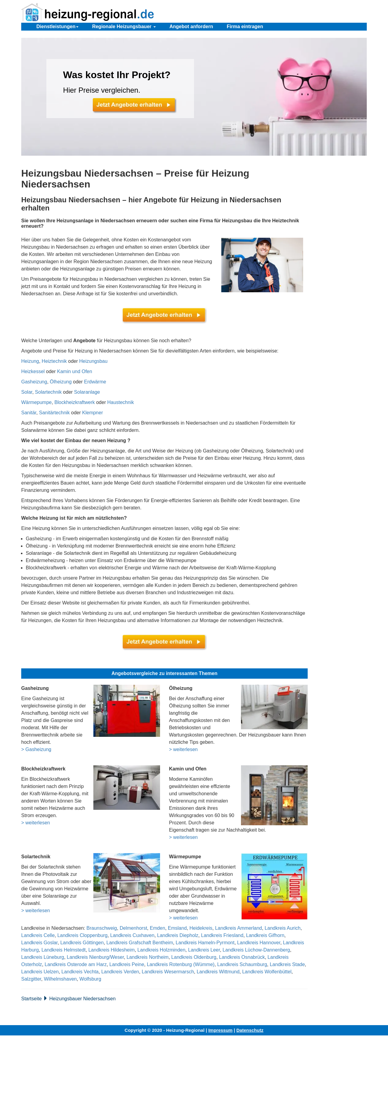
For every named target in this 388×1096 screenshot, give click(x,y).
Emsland (177, 928)
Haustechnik (120, 402)
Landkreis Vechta (80, 971)
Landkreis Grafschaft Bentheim (139, 942)
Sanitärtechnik (54, 412)
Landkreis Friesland (222, 935)
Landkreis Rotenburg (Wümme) (180, 964)
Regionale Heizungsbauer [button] (124, 26)
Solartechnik (48, 392)
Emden (157, 928)
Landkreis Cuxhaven (132, 935)
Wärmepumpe (36, 402)
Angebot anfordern (191, 26)
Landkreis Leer (204, 949)
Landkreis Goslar (39, 942)
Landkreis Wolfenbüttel (266, 971)
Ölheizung (61, 381)
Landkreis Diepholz (177, 935)
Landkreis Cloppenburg (82, 935)
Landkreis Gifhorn (265, 935)
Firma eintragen (245, 26)
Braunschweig (101, 928)
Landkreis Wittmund (218, 971)
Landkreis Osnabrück (242, 957)
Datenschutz (249, 1030)
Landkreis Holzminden (161, 949)
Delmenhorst (133, 928)
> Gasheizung (36, 749)
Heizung (30, 361)
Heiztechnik (54, 361)
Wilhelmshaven (60, 979)
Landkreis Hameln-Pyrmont (205, 942)
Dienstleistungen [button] (57, 26)
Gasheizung (34, 381)
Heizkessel (33, 371)
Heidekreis (200, 928)
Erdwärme (95, 381)
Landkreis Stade (287, 964)
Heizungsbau (93, 361)
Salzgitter (31, 979)
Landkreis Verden (120, 971)
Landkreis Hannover (258, 942)
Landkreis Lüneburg (42, 957)
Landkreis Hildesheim (111, 949)
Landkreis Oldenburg (193, 957)
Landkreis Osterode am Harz (76, 964)
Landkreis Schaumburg (242, 964)
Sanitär (28, 412)
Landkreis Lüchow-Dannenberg (256, 949)
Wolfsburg (90, 979)
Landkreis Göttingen (82, 942)
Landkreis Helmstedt (64, 949)
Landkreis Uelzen (40, 971)
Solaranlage (87, 392)
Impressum (220, 1030)
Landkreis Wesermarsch (168, 971)
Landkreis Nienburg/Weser (95, 957)
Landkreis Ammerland (238, 928)
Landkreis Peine (126, 964)
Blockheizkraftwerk (74, 402)
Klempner (92, 412)
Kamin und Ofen (74, 371)
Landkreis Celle (38, 935)
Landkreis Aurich (282, 928)
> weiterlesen (183, 749)
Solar (26, 392)
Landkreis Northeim (147, 957)
